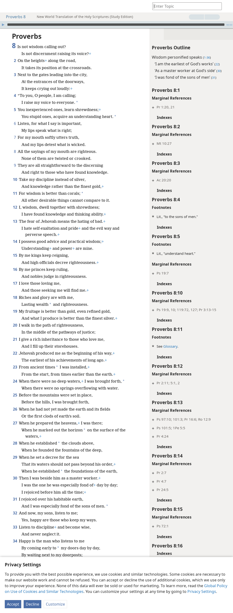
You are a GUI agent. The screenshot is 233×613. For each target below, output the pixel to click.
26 (15, 409)
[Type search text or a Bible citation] (185, 6)
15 (15, 255)
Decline (32, 604)
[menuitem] (7, 6)
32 (15, 513)
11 (15, 193)
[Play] (3, 25)
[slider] (115, 24)
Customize (55, 604)
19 (15, 311)
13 (15, 221)
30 (15, 478)
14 (15, 241)
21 (15, 339)
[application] (116, 24)
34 (15, 541)
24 (15, 381)
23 (15, 367)
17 (15, 283)
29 (15, 457)
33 (15, 527)
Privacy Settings (201, 591)
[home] (7, 6)
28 (15, 443)
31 (15, 499)
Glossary (170, 346)
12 (15, 207)
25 (15, 395)
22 (15, 353)
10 (15, 179)
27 (15, 423)
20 (15, 325)
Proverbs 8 (13, 16)
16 (15, 269)
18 (15, 297)
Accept (13, 604)
